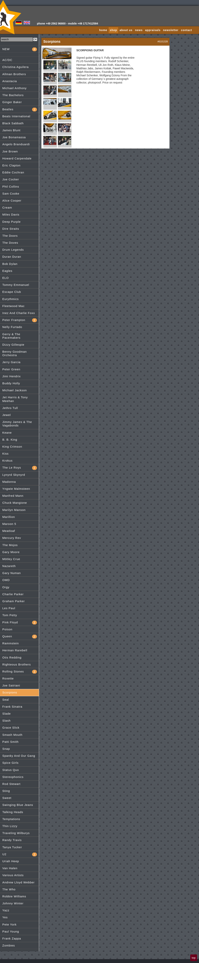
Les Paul (8, 608)
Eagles (7, 270)
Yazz (5, 910)
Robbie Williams (14, 896)
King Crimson (12, 446)
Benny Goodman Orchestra (14, 353)
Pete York (9, 924)
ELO (5, 277)
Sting (6, 790)
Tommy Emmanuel (15, 284)
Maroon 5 (9, 523)
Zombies (8, 945)
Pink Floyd (19, 623)
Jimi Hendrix (11, 376)
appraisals (153, 30)
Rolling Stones (19, 672)
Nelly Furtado (12, 327)
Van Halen (9, 868)
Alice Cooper (11, 200)
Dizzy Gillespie (13, 344)
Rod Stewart (11, 784)
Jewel (6, 415)
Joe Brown (10, 151)
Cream (7, 207)
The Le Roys (19, 468)
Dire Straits (10, 228)
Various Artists (13, 875)
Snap (6, 748)
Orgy (6, 587)
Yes (5, 917)
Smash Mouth (12, 734)
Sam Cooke (10, 193)
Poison (7, 629)
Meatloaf (8, 530)
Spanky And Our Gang (18, 755)
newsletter (170, 30)
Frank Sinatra (12, 706)
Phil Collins (10, 186)
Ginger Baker (12, 102)
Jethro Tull (10, 408)
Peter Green (11, 369)
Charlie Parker (13, 594)
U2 (19, 854)
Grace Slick (10, 727)
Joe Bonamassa (14, 137)
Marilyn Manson (14, 510)
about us (126, 30)
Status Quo (10, 770)
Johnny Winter (13, 903)
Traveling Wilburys (16, 833)
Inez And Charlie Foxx (18, 313)
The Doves (10, 242)
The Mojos (10, 545)
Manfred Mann (13, 495)
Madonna (9, 481)
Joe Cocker (10, 179)
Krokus (7, 460)
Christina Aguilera (15, 67)
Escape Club (11, 291)
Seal (5, 699)
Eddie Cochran (13, 172)
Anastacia (9, 81)
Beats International (16, 116)
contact (186, 30)
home (103, 30)
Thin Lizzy (9, 826)
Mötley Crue (11, 559)
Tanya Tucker (12, 847)
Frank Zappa (11, 938)
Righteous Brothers (16, 664)
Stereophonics (13, 777)
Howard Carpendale (16, 158)
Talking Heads (12, 812)
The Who (9, 889)
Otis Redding (12, 657)
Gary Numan (11, 573)
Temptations (11, 819)
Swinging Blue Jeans (17, 804)
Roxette (8, 678)
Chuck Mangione (14, 502)
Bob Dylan (9, 263)
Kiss (5, 453)
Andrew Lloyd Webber (18, 882)
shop (113, 30)
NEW (19, 49)
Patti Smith (10, 741)
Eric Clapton (11, 165)
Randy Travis (12, 840)
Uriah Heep (10, 861)
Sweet (6, 797)
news (139, 30)
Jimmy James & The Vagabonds (17, 423)
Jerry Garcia (11, 362)
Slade (6, 713)
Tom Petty (9, 615)
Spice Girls (10, 762)
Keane (7, 432)
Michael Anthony (14, 88)
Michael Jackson (14, 390)
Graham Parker (13, 601)
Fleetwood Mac (13, 306)
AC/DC (7, 60)
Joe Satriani (11, 685)
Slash (6, 720)
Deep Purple (11, 221)
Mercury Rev (11, 537)
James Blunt (11, 130)
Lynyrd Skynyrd (13, 474)
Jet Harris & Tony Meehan (15, 399)
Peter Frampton (19, 320)
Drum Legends (13, 249)
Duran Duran (11, 256)
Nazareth (9, 566)
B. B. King (9, 439)
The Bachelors (13, 95)
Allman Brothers (14, 74)
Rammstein (10, 643)
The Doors (10, 235)
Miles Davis (10, 214)
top (194, 957)
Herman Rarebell (14, 650)
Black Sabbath (13, 123)
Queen (19, 637)
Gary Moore (11, 552)
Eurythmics (10, 299)
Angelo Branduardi (16, 144)
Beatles (19, 109)
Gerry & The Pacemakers (11, 335)
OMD (6, 580)
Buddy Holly (11, 383)
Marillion (8, 516)
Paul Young (10, 931)
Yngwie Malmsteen (16, 488)
